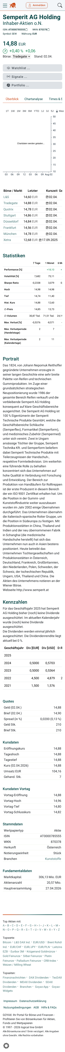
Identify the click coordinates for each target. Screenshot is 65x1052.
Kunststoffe (53, 859)
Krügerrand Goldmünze (41, 951)
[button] (6, 1045)
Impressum (10, 1001)
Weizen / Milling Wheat (17, 964)
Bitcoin (7, 942)
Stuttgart (9, 215)
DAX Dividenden (39, 977)
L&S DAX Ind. (22, 942)
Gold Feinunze (11, 956)
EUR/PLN (44, 947)
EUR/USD (39, 942)
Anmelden (36, 5)
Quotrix (8, 209)
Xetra (7, 240)
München (9, 234)
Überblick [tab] (12, 99)
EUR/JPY (30, 947)
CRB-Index (50, 960)
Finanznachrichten (14, 977)
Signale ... (17, 77)
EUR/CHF (15, 947)
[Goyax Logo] (13, 5)
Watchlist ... (18, 68)
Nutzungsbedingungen (17, 1007)
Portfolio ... (18, 85)
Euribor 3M (17, 951)
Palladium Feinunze (29, 960)
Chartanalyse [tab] (33, 99)
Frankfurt (9, 227)
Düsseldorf (10, 221)
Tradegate (10, 203)
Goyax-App (41, 986)
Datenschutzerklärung (32, 1001)
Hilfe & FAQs (49, 1007)
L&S (6, 197)
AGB (36, 1007)
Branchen (26, 986)
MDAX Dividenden (31, 982)
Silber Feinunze (32, 956)
